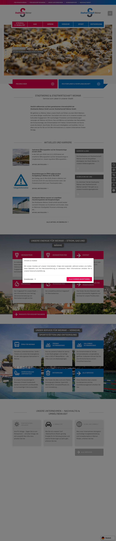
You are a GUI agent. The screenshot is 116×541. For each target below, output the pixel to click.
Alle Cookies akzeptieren (79, 279)
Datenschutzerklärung (37, 271)
